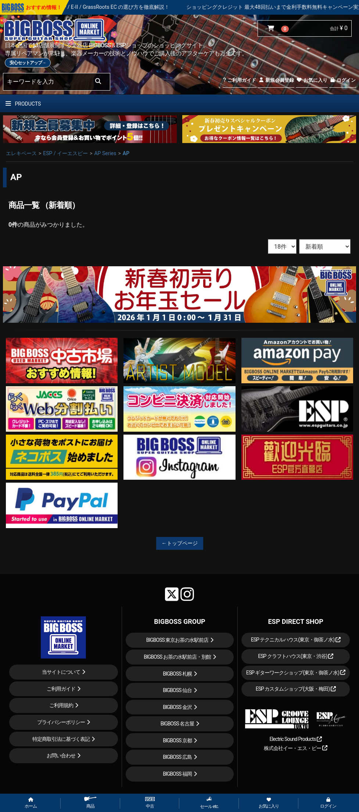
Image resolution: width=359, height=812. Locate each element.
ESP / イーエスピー (65, 153)
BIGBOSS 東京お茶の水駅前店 (177, 640)
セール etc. (209, 802)
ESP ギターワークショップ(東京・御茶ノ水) (295, 673)
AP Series (105, 153)
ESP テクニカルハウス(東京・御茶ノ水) (296, 640)
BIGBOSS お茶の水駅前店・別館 (177, 657)
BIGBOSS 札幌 (177, 674)
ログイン (343, 80)
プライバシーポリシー (61, 722)
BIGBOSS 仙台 (177, 690)
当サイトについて (61, 672)
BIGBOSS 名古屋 (177, 724)
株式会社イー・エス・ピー (295, 748)
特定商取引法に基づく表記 (61, 739)
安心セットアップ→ (28, 62)
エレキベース (21, 153)
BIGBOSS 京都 (177, 740)
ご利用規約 (61, 705)
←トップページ (180, 543)
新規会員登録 (276, 80)
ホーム (31, 803)
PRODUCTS (23, 104)
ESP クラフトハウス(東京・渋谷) (295, 656)
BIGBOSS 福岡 (177, 774)
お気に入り (311, 80)
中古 (150, 803)
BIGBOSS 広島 (177, 757)
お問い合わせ (61, 755)
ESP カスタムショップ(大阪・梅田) (296, 689)
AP (126, 153)
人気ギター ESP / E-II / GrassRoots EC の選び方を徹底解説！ (113, 7)
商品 (90, 803)
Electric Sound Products (295, 739)
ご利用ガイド (239, 80)
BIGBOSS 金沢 (177, 707)
